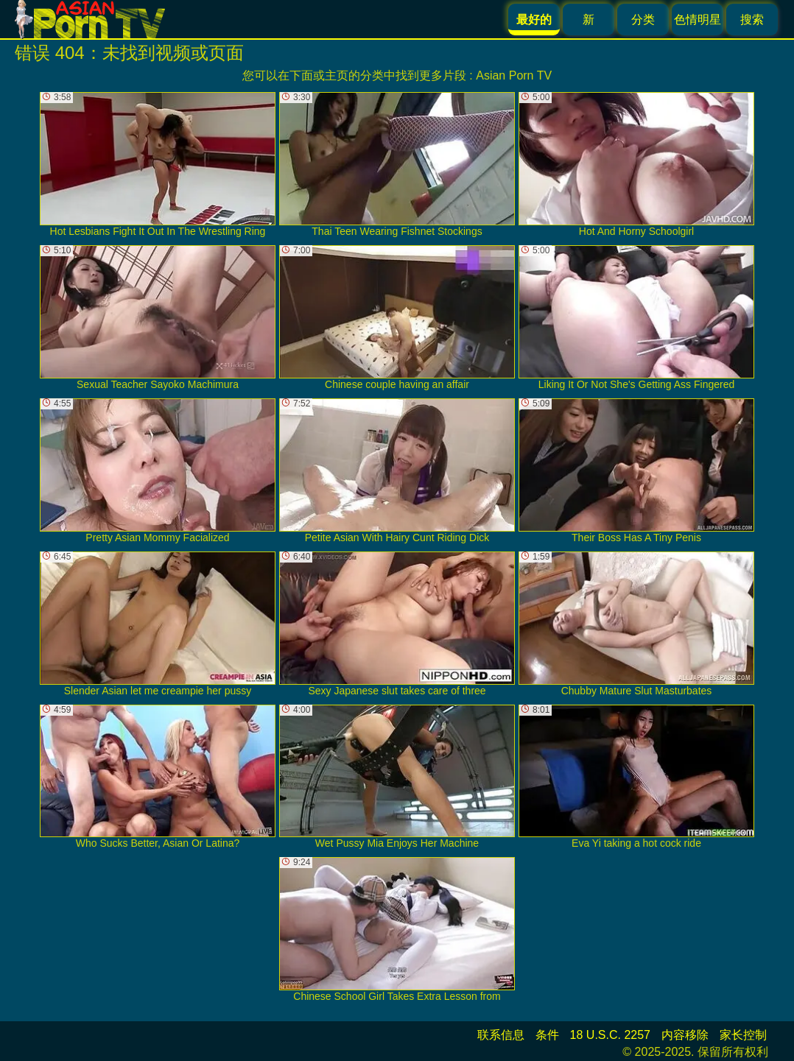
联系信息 (500, 1035)
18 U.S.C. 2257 (610, 1035)
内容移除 (685, 1035)
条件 (547, 1035)
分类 (643, 19)
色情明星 (697, 19)
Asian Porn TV (514, 75)
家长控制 (743, 1035)
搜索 (752, 19)
